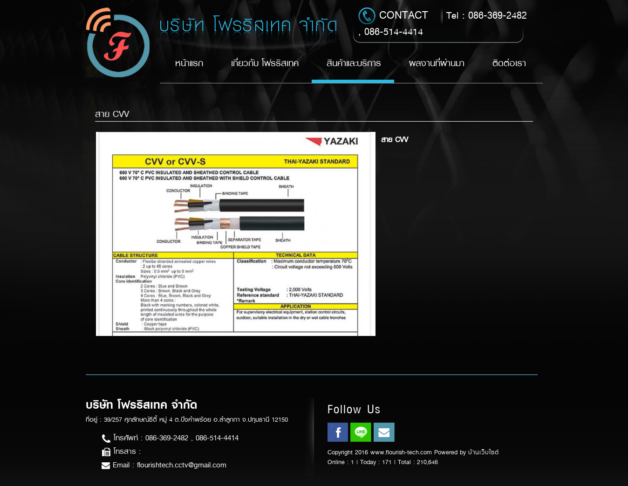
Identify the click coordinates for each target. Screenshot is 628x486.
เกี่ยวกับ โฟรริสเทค (265, 63)
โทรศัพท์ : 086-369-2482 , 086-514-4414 (170, 438)
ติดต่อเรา (509, 63)
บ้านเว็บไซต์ (483, 452)
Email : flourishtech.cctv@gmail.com (164, 465)
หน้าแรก (189, 63)
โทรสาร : (121, 451)
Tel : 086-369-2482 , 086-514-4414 (442, 23)
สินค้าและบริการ (354, 63)
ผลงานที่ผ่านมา (436, 63)
